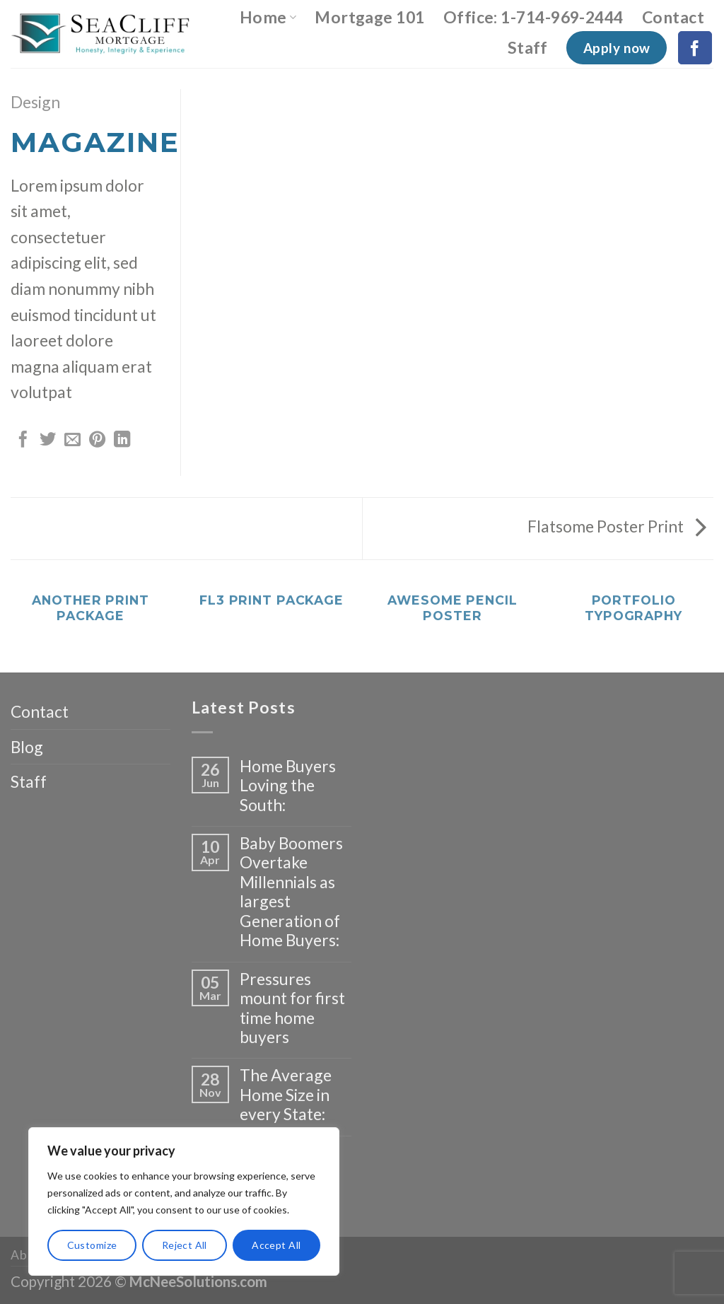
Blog (27, 747)
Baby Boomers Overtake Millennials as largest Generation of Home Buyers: (291, 892)
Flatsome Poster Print (616, 526)
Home (268, 17)
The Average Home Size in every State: (286, 1095)
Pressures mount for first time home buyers (292, 1008)
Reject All (184, 1245)
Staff (528, 47)
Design (35, 102)
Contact (673, 17)
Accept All (276, 1245)
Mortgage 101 (370, 17)
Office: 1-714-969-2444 (533, 17)
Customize (92, 1245)
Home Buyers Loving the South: (288, 786)
